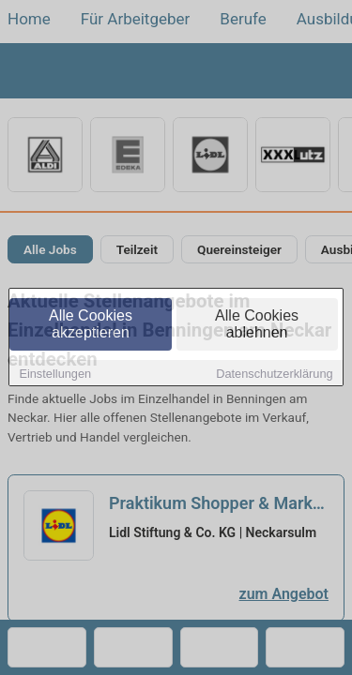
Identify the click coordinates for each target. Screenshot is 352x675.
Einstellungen (55, 375)
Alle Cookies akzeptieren (90, 324)
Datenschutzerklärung (274, 375)
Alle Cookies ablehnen (256, 324)
